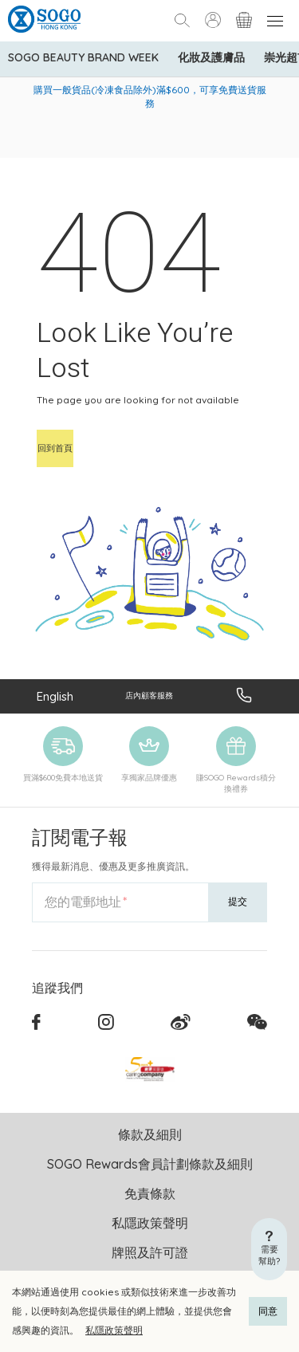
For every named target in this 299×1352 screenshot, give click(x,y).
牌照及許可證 (150, 1252)
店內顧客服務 (149, 695)
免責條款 (149, 1193)
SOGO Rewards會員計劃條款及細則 (150, 1164)
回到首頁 (55, 448)
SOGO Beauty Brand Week (83, 57)
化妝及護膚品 (211, 57)
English (55, 696)
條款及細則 (150, 1134)
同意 (267, 1311)
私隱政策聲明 (114, 1330)
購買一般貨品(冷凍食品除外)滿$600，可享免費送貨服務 (149, 96)
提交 (237, 901)
